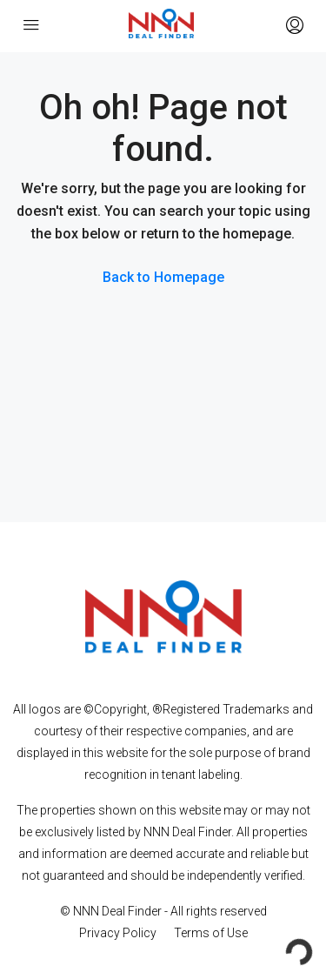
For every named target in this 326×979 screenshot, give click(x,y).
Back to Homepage (163, 277)
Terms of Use (211, 933)
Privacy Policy (117, 933)
